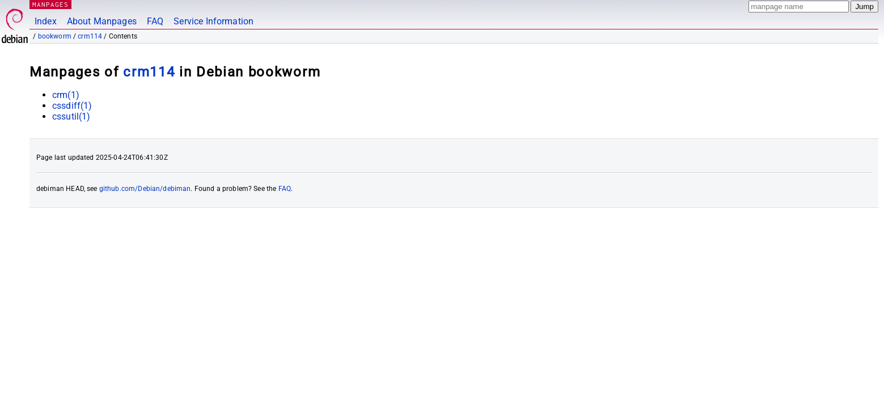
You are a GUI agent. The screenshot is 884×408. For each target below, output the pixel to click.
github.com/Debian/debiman (145, 189)
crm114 (90, 36)
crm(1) (65, 95)
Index (46, 21)
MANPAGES (50, 4)
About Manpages (102, 21)
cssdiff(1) (72, 105)
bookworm (54, 36)
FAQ (155, 21)
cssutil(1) (71, 116)
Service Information (213, 21)
